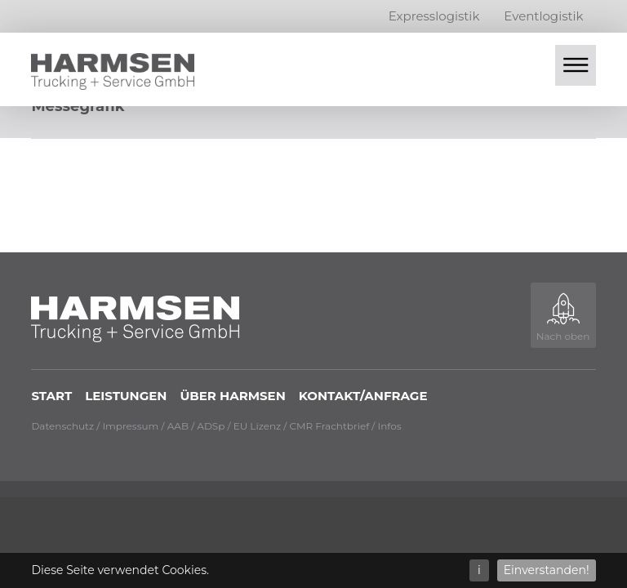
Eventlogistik (543, 16)
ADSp (211, 426)
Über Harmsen (232, 395)
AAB (178, 426)
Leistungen (126, 395)
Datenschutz (62, 426)
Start (51, 395)
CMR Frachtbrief (330, 426)
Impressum (130, 426)
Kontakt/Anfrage (363, 395)
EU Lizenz (257, 426)
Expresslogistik (434, 16)
